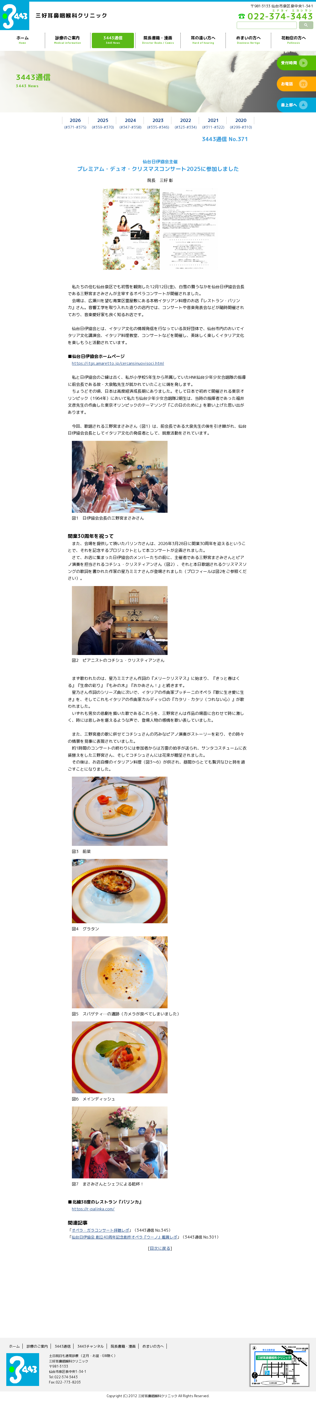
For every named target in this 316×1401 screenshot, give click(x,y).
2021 (213, 120)
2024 (130, 120)
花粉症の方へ (293, 40)
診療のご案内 (67, 40)
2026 (75, 120)
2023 (158, 120)
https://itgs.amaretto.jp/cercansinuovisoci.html (119, 363)
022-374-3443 (272, 17)
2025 (103, 120)
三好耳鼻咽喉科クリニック (72, 15)
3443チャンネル (94, 1346)
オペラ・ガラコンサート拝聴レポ (100, 1230)
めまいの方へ (248, 40)
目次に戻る (160, 1248)
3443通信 (113, 40)
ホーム (22, 40)
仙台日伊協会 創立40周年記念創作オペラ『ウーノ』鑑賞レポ (124, 1237)
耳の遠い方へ (203, 40)
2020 (241, 120)
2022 (186, 120)
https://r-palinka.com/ (93, 1209)
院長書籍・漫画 (158, 40)
